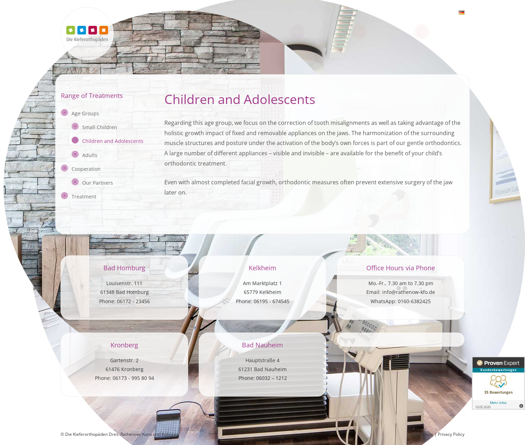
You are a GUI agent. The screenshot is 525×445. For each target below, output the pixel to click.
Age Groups (85, 113)
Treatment (84, 196)
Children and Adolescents (112, 141)
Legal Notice (421, 434)
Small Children (99, 127)
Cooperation (86, 169)
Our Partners (97, 182)
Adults (89, 154)
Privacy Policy (451, 434)
